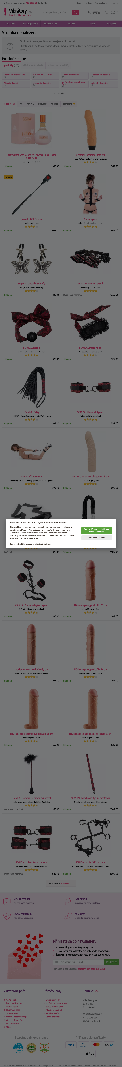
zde (60, 535)
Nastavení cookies (96, 537)
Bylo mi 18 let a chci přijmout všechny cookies (96, 530)
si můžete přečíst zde (41, 544)
